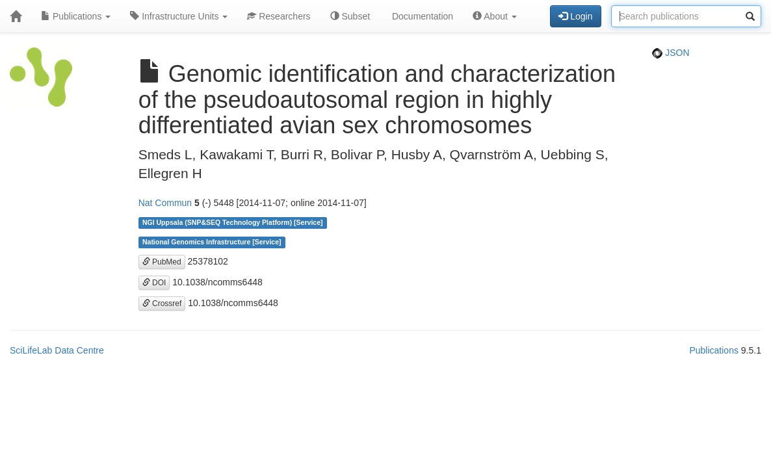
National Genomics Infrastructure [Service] (211, 242)
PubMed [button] (161, 261)
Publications (76, 16)
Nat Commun (165, 203)
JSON (670, 52)
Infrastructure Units (179, 16)
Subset (350, 16)
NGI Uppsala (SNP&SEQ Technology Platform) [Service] (232, 223)
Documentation (421, 16)
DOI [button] (154, 282)
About (495, 16)
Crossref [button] (162, 303)
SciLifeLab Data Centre (57, 350)
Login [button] (575, 16)
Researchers (278, 16)
